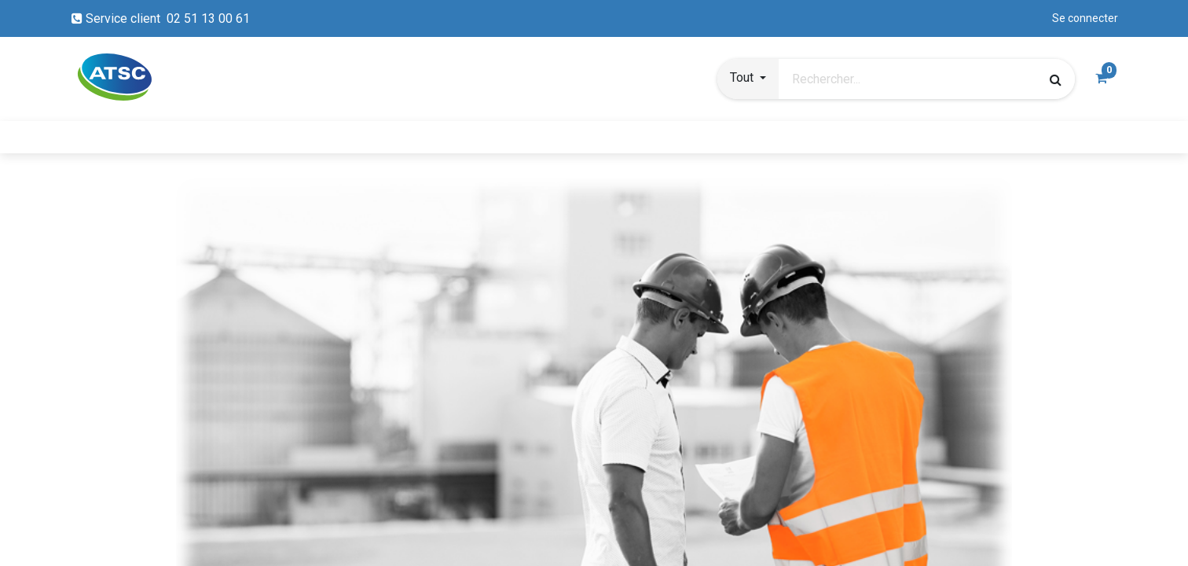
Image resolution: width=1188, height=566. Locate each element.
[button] (748, 79)
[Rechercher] (1055, 79)
